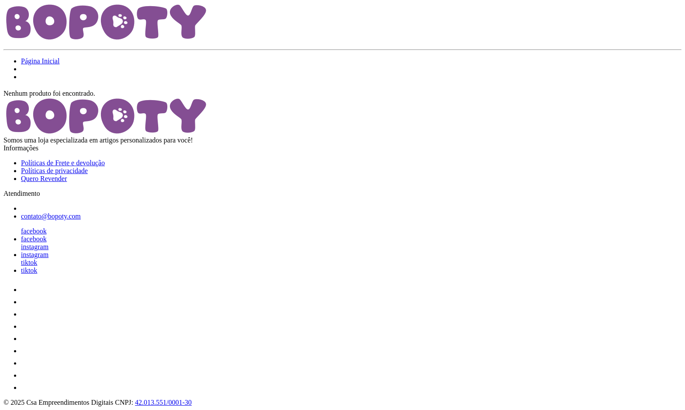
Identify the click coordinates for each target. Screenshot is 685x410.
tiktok (29, 262)
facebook (34, 231)
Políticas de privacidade (54, 170)
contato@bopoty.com (51, 216)
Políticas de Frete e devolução (63, 163)
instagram (34, 246)
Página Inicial (40, 61)
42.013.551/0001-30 (163, 402)
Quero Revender (44, 178)
